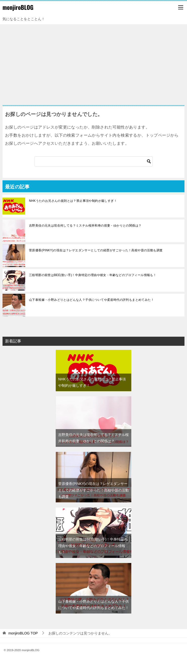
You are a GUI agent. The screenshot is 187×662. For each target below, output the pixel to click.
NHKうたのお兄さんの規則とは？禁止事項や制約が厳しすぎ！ (73, 201)
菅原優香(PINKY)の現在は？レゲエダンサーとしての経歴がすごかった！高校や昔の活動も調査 (96, 250)
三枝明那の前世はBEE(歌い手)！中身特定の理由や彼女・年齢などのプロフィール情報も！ (92, 275)
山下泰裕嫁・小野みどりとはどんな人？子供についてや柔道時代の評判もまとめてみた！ (91, 300)
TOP (23, 633)
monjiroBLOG (18, 7)
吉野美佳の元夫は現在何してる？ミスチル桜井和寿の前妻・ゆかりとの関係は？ (85, 225)
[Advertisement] (93, 62)
